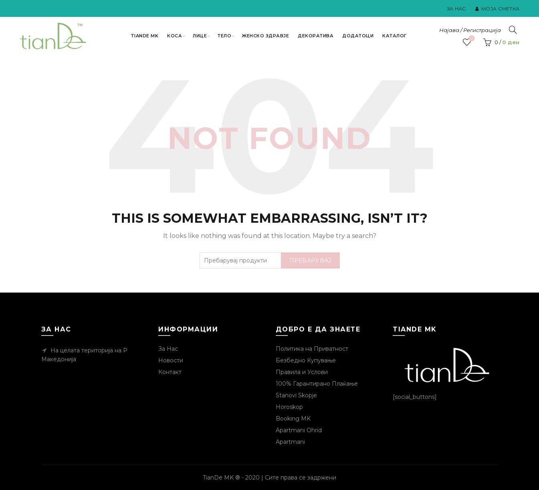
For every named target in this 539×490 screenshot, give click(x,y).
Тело (224, 36)
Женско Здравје (265, 36)
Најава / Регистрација (470, 30)
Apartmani (290, 441)
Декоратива (315, 36)
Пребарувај (310, 260)
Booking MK (293, 418)
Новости (170, 360)
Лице (200, 36)
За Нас (456, 9)
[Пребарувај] (513, 30)
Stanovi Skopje (296, 395)
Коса (174, 36)
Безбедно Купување (306, 360)
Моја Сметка (497, 9)
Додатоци (357, 36)
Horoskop (289, 407)
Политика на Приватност (312, 348)
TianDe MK (145, 36)
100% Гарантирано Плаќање (317, 383)
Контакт (170, 372)
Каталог (394, 36)
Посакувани (471, 38)
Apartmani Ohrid (299, 430)
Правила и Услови (302, 372)
